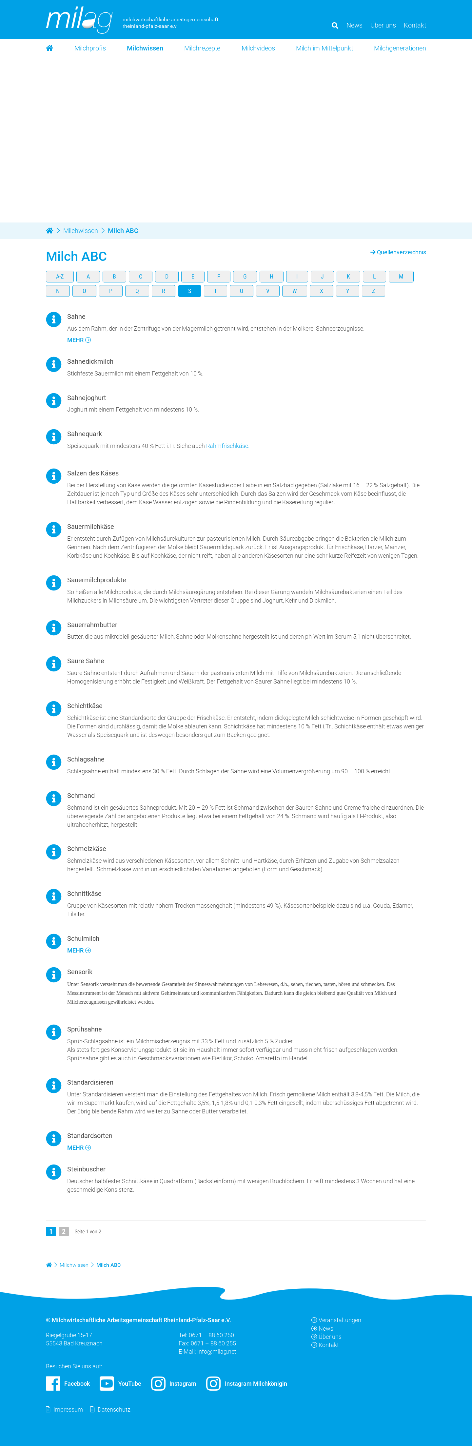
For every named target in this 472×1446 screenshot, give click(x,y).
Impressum (68, 1409)
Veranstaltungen (336, 1320)
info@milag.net (216, 1351)
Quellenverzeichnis (401, 252)
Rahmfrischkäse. (227, 445)
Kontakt (325, 1344)
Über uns (326, 1336)
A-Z (60, 276)
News (322, 1328)
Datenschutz (114, 1409)
